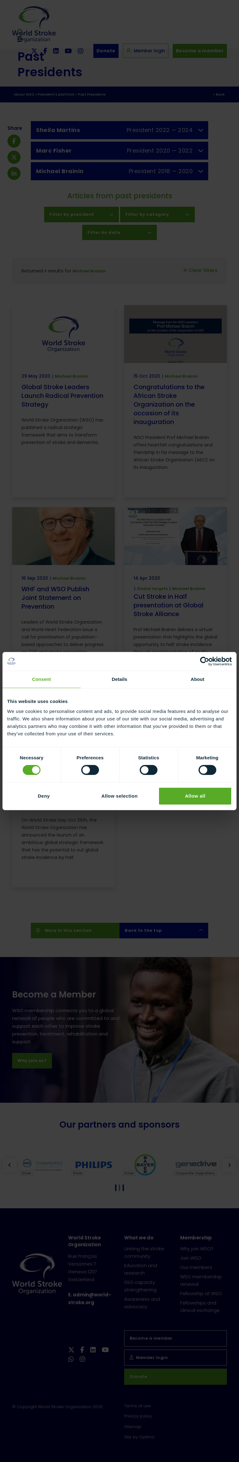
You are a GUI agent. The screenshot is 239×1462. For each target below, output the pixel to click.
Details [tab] (119, 679)
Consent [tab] (41, 679)
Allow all (195, 796)
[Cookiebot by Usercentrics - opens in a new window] (204, 661)
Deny (44, 796)
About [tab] (197, 679)
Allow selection (119, 796)
